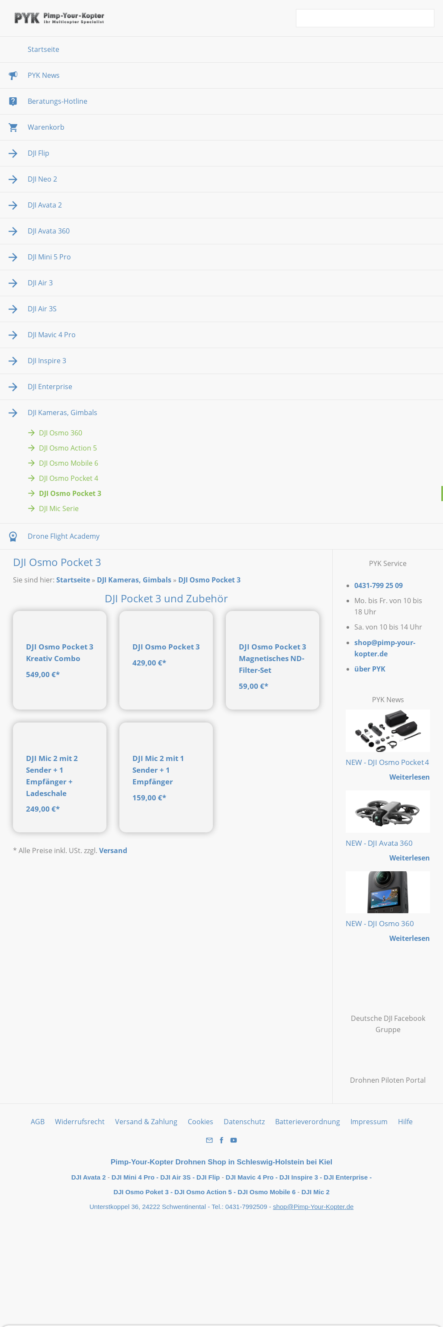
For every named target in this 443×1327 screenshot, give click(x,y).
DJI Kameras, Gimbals (134, 580)
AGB (38, 1121)
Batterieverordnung (307, 1121)
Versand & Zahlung (146, 1121)
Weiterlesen (409, 777)
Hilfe (405, 1121)
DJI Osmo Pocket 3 (209, 580)
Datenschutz (244, 1121)
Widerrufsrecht (80, 1121)
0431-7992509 (247, 1206)
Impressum (369, 1121)
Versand (113, 985)
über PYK (369, 669)
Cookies (200, 1121)
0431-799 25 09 (378, 585)
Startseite (73, 580)
